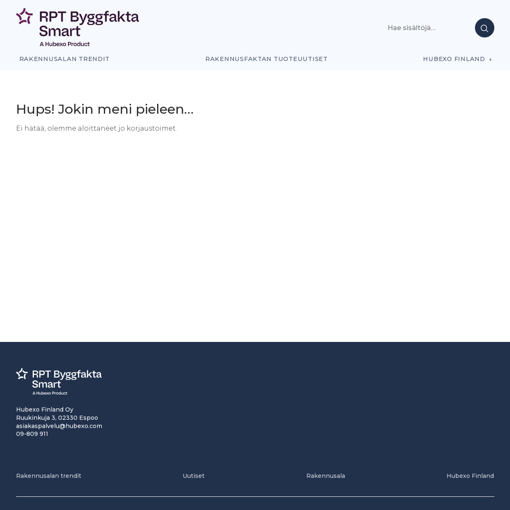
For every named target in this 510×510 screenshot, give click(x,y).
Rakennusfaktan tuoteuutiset (266, 59)
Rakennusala (325, 476)
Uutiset (193, 476)
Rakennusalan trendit (64, 59)
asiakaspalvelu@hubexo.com (59, 426)
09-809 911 (32, 433)
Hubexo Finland (454, 59)
